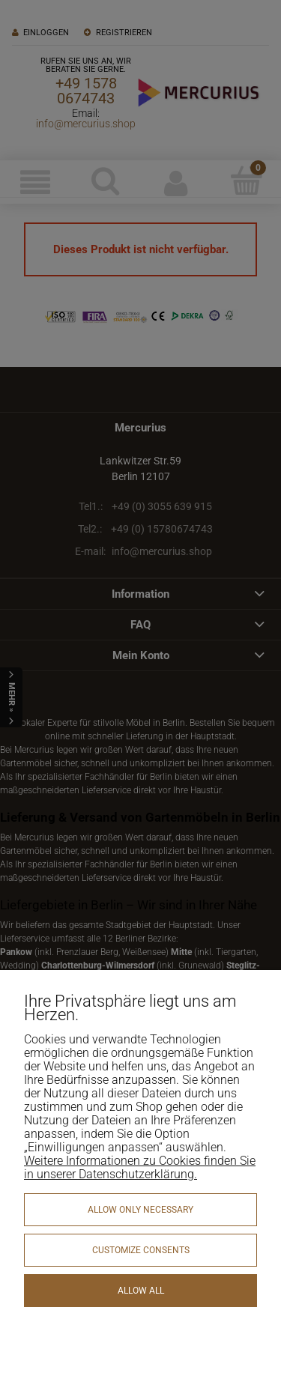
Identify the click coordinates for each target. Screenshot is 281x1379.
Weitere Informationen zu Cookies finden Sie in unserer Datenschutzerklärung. (140, 1167)
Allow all (141, 1290)
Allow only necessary (140, 1209)
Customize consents (141, 1250)
